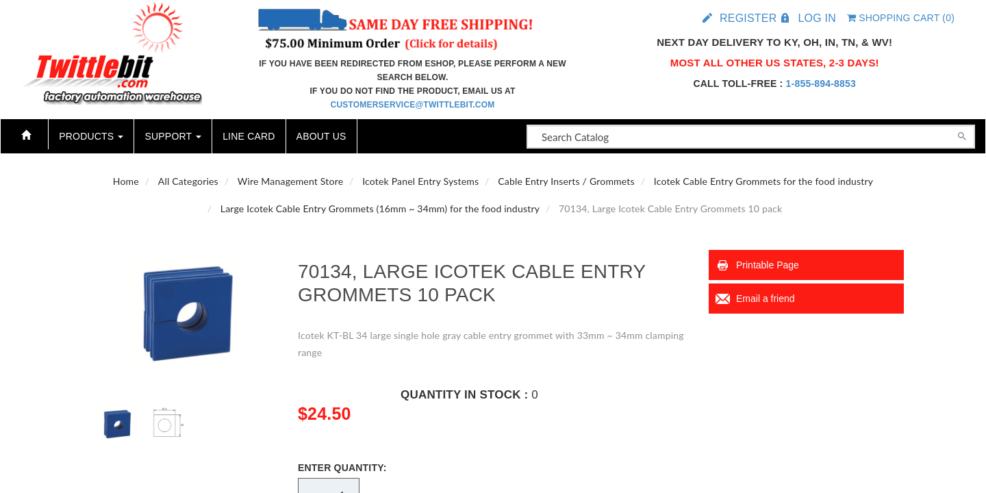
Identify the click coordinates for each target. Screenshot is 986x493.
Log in (816, 18)
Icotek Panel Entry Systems (420, 181)
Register (748, 18)
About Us (321, 136)
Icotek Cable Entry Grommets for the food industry (763, 181)
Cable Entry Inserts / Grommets (566, 181)
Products (91, 136)
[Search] (962, 134)
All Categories (188, 181)
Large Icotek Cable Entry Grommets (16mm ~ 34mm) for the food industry (380, 208)
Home (126, 181)
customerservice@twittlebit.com (413, 105)
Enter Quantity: (342, 467)
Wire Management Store (291, 181)
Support (172, 136)
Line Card (249, 136)
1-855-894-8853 (821, 83)
